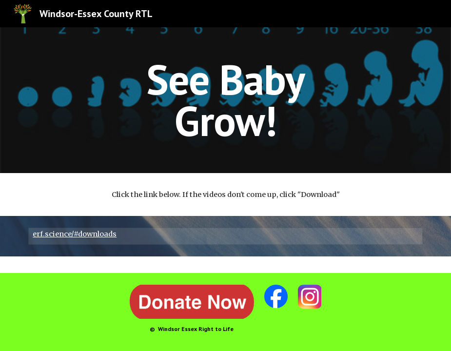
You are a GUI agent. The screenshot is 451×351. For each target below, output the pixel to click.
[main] (225, 100)
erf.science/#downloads (75, 234)
